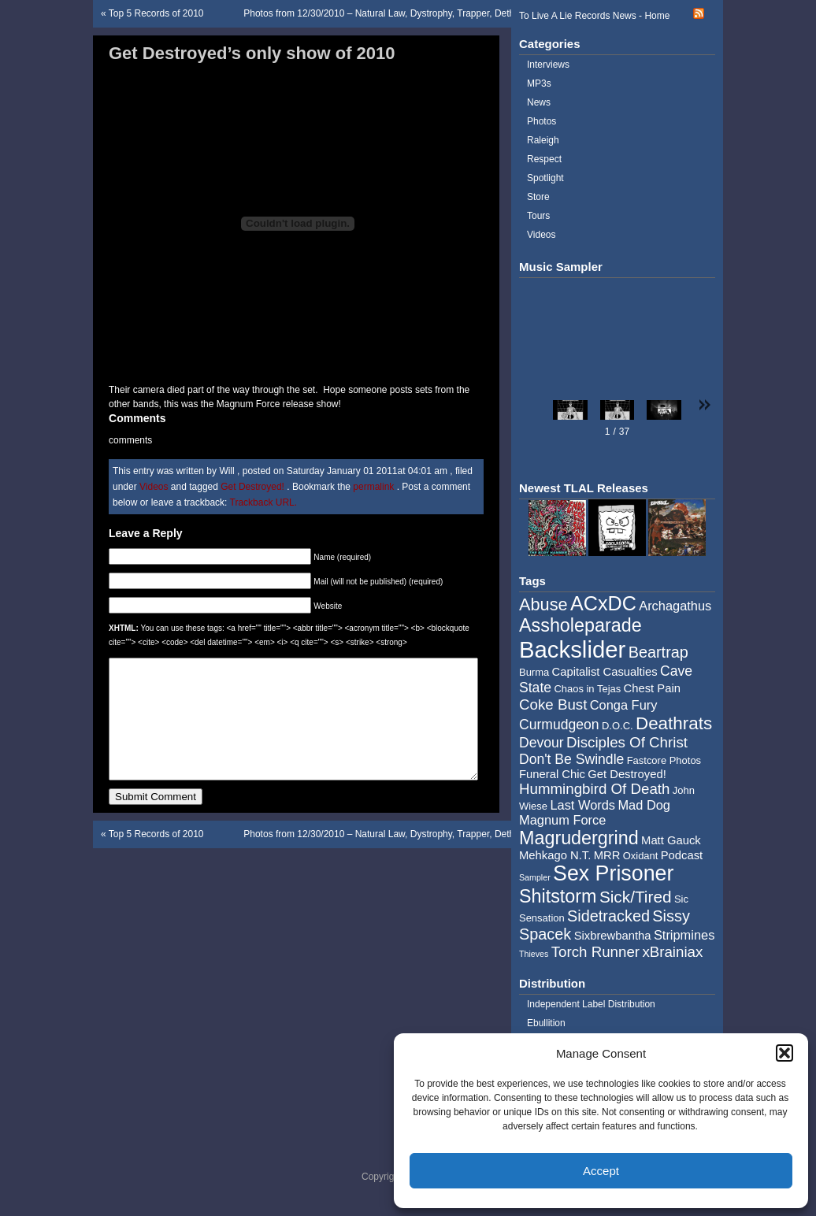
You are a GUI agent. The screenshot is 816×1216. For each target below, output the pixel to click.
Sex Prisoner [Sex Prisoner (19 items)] (613, 873)
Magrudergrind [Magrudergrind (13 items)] (579, 838)
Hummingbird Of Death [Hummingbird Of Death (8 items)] (594, 788)
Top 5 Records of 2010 (156, 13)
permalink (374, 486)
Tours (538, 215)
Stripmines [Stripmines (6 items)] (684, 935)
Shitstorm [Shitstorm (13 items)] (558, 896)
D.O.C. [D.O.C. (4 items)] (617, 726)
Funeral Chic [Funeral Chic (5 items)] (552, 774)
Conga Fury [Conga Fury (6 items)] (624, 705)
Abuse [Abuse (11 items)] (543, 604)
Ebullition (546, 1023)
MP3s (539, 83)
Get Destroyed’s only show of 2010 (252, 53)
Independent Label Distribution (591, 1004)
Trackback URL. (264, 502)
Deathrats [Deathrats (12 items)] (674, 723)
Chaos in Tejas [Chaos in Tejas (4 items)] (587, 689)
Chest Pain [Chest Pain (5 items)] (652, 688)
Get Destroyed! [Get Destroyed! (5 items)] (627, 774)
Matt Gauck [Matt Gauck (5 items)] (671, 840)
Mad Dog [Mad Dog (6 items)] (644, 805)
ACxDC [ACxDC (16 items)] (603, 603)
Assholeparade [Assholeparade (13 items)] (580, 625)
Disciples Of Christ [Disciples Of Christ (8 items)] (627, 742)
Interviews (548, 64)
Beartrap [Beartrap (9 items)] (658, 652)
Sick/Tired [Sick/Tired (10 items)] (635, 897)
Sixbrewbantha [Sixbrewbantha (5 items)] (612, 935)
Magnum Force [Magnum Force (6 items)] (562, 820)
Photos (541, 121)
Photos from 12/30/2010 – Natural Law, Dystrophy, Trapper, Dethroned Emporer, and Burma (436, 13)
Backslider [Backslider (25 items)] (572, 649)
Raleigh (543, 140)
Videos (153, 486)
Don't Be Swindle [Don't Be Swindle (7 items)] (571, 759)
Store (538, 196)
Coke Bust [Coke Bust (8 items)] (553, 704)
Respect (544, 159)
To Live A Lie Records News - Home (594, 15)
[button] (784, 1053)
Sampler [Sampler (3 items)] (535, 877)
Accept (601, 1170)
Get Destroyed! (252, 486)
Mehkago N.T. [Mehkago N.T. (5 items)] (555, 855)
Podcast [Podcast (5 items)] (682, 855)
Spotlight (545, 178)
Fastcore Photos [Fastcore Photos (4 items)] (664, 760)
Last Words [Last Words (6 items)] (582, 805)
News (539, 102)
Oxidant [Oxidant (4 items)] (640, 856)
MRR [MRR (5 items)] (607, 855)
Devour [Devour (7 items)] (541, 743)
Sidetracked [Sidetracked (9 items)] (608, 916)
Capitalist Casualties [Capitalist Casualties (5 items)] (605, 671)
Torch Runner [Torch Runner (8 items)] (595, 952)
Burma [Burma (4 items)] (534, 672)
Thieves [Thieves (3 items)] (533, 953)
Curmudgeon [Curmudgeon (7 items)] (559, 724)
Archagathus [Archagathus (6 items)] (675, 606)
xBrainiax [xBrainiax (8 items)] (672, 952)
